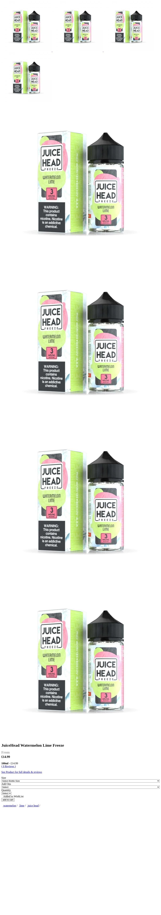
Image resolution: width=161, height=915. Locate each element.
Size (3, 777)
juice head (33, 805)
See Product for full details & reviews (21, 772)
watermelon (9, 805)
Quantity (6, 790)
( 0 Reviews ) (8, 766)
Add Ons (6, 784)
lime (21, 805)
